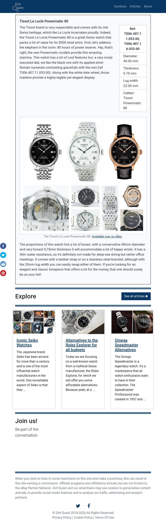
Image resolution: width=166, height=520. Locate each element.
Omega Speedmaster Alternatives (126, 345)
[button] (2, 246)
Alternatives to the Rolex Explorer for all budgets (82, 345)
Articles (135, 6)
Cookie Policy (83, 517)
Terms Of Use (104, 517)
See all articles (136, 296)
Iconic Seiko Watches (27, 342)
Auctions (120, 6)
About (148, 6)
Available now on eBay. (107, 236)
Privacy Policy (62, 517)
